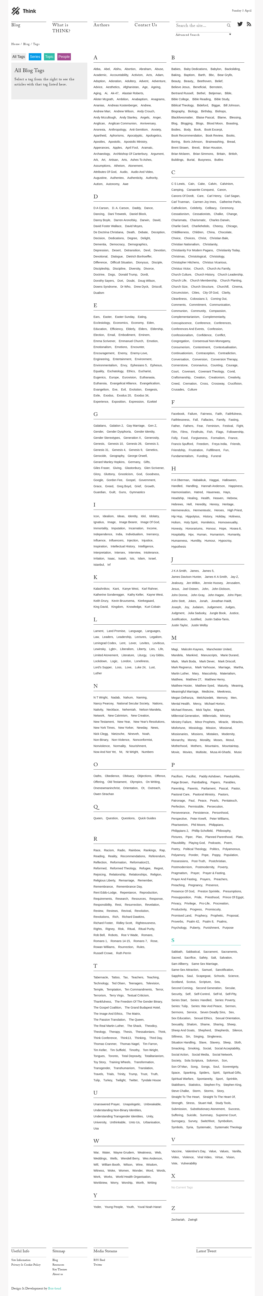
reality (112, 856)
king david (100, 606)
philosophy (223, 830)
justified (195, 619)
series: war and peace (206, 1006)
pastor (236, 788)
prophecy (201, 915)
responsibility (102, 904)
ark (95, 159)
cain (191, 183)
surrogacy (178, 1121)
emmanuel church (131, 341)
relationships (138, 874)
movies (187, 752)
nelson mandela (150, 709)
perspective (179, 818)
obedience (112, 776)
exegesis (151, 389)
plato (239, 837)
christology (217, 256)
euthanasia (147, 377)
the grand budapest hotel (142, 1007)
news (154, 727)
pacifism (176, 776)
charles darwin (219, 220)
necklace (112, 709)
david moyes (133, 226)
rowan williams (103, 947)
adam (159, 75)
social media (200, 1054)
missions (197, 734)
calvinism (226, 183)
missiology (195, 728)
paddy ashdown (209, 776)
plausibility (178, 842)
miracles (237, 722)
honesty (176, 528)
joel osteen (190, 589)
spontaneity (204, 1078)
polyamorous (231, 849)
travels (98, 1074)
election (98, 335)
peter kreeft (198, 818)
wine (139, 1164)
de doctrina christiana (108, 232)
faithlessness (180, 419)
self (187, 994)
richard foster (103, 923)
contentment (201, 347)
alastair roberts (132, 93)
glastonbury (133, 468)
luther (97, 673)
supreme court (226, 1115)
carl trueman (180, 201)
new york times (104, 727)
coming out (218, 298)
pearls (214, 800)
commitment (197, 304)
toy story (99, 1062)
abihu (117, 69)
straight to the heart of (219, 1096)
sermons (177, 1012)
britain (221, 153)
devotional (100, 256)
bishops (220, 111)
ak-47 (115, 93)
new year (123, 721)
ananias (98, 105)
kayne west (155, 594)
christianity (210, 244)
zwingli (192, 1219)
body (187, 129)
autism (98, 184)
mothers (196, 746)
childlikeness (180, 232)
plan (199, 837)
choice (176, 238)
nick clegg (100, 733)
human (201, 534)
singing (198, 1036)
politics (214, 849)
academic (99, 75)
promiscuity (212, 909)
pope (205, 855)
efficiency (116, 329)
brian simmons (203, 153)
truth (154, 1074)
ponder (193, 855)
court (175, 371)
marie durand (229, 655)
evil (123, 389)
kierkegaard (146, 600)
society (176, 1060)
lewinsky (99, 649)
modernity (228, 734)
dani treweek (117, 214)
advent (143, 81)
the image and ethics (107, 1013)
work (96, 1176)
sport (219, 1078)
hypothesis (178, 546)
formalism (218, 438)
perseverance (180, 812)
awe (125, 184)
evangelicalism (150, 383)
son (224, 1060)
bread (231, 141)
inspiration (100, 546)
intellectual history (123, 546)
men (233, 697)
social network (222, 1054)
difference (100, 262)
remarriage (126, 880)
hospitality (178, 534)
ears (96, 316)
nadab (115, 697)
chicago (231, 226)
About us (57, 1274)
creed (175, 383)
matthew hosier (181, 685)
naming (141, 697)
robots (113, 935)
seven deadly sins (212, 1012)
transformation (144, 1062)
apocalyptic (134, 135)
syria (189, 1127)
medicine (208, 691)
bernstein (216, 87)
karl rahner (149, 588)
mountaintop (230, 746)
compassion (217, 311)
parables (229, 782)
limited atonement (105, 655)
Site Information (20, 1260)
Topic (49, 57)
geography (117, 455)
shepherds (222, 1030)
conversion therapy (224, 359)
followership (235, 431)
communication (220, 304)
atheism (119, 165)
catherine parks (230, 201)
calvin (212, 183)
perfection (178, 806)
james (194, 570)
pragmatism (179, 873)
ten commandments (138, 989)
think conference (105, 1038)
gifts (147, 462)
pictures (176, 837)
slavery (214, 1042)
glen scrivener (154, 468)
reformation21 (139, 862)
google (98, 480)
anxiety (156, 129)
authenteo (117, 177)
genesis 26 (133, 443)
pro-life (204, 903)
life (160, 649)
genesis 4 (118, 450)
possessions (179, 861)
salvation (226, 957)
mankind (191, 655)
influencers (116, 540)
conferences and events (187, 329)
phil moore (198, 824)
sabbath (176, 951)
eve (115, 389)
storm (196, 1091)
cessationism (180, 214)
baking (175, 75)
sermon (230, 1006)
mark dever (207, 661)
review (98, 910)
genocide (99, 455)
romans (146, 935)
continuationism (182, 353)
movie (175, 752)
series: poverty (225, 1000)
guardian (99, 492)
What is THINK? (61, 28)
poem (228, 842)
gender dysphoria (119, 431)
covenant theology (211, 371)
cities (195, 292)
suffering (177, 1115)
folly (174, 438)
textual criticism (138, 995)
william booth (111, 1164)
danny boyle (101, 220)
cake (201, 183)
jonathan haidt (221, 601)
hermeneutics (180, 510)
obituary (128, 776)
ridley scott (124, 923)
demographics (137, 244)
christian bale (219, 238)
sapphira (177, 976)
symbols (177, 1127)
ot (142, 788)
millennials (210, 715)
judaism (197, 607)
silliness (176, 1036)
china (211, 232)
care (200, 196)
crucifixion (235, 383)
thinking (139, 1038)
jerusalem (233, 583)
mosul (230, 740)
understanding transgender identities (118, 1116)
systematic (204, 1127)
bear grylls (225, 75)
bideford (202, 105)
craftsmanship (180, 377)
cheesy (218, 226)
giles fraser (101, 468)
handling (192, 486)
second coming (181, 988)
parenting (177, 788)
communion (179, 311)
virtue (219, 1157)
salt (213, 957)
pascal (223, 788)
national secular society (133, 703)
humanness (179, 540)
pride (198, 897)
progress (196, 909)
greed (109, 486)
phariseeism (179, 824)
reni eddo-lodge (105, 892)
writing (152, 1182)
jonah (204, 601)
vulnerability (189, 1163)
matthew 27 (193, 679)
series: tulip (179, 1006)
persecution (215, 806)
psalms (222, 921)
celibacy (210, 208)
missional (225, 728)
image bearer (128, 522)
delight (145, 238)
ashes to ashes (140, 159)
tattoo (116, 977)
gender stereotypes (106, 437)
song (194, 1066)
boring (175, 141)
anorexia (99, 129)
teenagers (135, 983)
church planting (230, 280)
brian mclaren (180, 153)
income (152, 528)
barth (201, 75)
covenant (188, 371)
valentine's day (195, 1151)
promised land (181, 915)
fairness (206, 413)
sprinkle (231, 1078)
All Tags (18, 57)
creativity (234, 377)
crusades (177, 389)
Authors (101, 25)
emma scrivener (104, 341)
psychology (178, 927)
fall (195, 419)
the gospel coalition (107, 1007)
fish (209, 431)
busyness (204, 159)
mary (195, 673)
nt (120, 752)
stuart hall (205, 1103)
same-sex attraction (184, 969)
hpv (191, 534)
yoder (97, 1207)
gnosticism (125, 474)
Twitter (97, 1265)
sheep (231, 1024)
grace (97, 486)
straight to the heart (185, 1096)
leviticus (158, 643)
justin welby (199, 625)
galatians (99, 425)
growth (149, 486)
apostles (99, 141)
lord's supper (102, 667)
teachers (137, 977)
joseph (176, 607)
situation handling (183, 1042)
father (175, 425)
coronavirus (199, 365)
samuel (207, 969)
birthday (206, 111)
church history (204, 274)
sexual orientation (228, 1018)
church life (179, 280)
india (119, 534)
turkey (107, 1080)
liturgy (142, 655)
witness (98, 1170)
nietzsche (117, 733)
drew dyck (141, 286)
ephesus (156, 365)
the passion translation (109, 1019)
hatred (198, 492)
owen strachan (103, 794)
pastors (223, 794)
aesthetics (113, 87)
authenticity (134, 177)
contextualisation (225, 347)
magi (174, 649)
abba (96, 69)
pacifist (191, 776)
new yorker (125, 727)
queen (97, 818)
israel (152, 558)
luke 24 (140, 667)
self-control (202, 994)
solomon (212, 1060)
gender (98, 431)
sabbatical (193, 951)
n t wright (100, 697)
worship (127, 1182)
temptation (114, 989)
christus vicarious (214, 262)
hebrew (232, 498)
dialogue (117, 256)
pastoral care (180, 794)
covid (231, 371)
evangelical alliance (123, 383)
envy (124, 365)
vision (230, 1157)
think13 (125, 1038)
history (207, 516)
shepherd (204, 1030)
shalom (192, 1024)
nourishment (137, 746)
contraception (205, 353)
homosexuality (227, 522)
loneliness (141, 661)
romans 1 (100, 941)
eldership (156, 329)
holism (175, 522)
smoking (194, 1048)
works (108, 1176)
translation (145, 1068)
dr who (125, 286)
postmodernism (181, 867)
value (212, 1151)
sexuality (177, 1024)
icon (96, 516)
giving (117, 468)
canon (221, 189)
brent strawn (179, 147)
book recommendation (186, 135)
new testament (103, 721)
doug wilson (146, 280)
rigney (109, 929)
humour (210, 540)
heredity (200, 504)
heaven (218, 498)
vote (174, 1163)
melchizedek (205, 697)
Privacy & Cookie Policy (25, 1265)
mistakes (212, 734)
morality (205, 740)
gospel (130, 480)
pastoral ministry (204, 794)
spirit (216, 1072)
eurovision (129, 377)
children (197, 232)
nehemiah (129, 709)
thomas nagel (129, 1044)
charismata (179, 220)
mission (211, 728)
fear (200, 425)
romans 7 (140, 941)
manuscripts (209, 655)
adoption (99, 81)
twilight (121, 1080)
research (121, 898)
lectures (140, 637)
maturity (223, 685)
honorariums (194, 528)
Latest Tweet (206, 1251)
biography (178, 111)
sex (231, 1012)
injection (132, 540)
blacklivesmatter (182, 117)
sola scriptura (193, 1060)
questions (128, 818)
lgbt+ (112, 649)
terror (159, 989)
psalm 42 (193, 921)
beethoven (204, 81)
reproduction (148, 892)
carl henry (214, 196)
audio (124, 171)
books (230, 135)
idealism (108, 516)
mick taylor (203, 709)
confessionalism (182, 335)
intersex (119, 552)
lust (152, 667)
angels (144, 117)
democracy (117, 244)
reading (99, 856)
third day (155, 1038)
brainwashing (214, 141)
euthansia (100, 383)
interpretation (102, 552)
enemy (122, 353)
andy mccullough (104, 117)
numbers (147, 752)
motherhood (179, 746)
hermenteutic (202, 510)
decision (99, 238)
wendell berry (130, 1158)
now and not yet (104, 752)
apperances (101, 147)
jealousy (177, 583)
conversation (180, 359)
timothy (134, 1050)
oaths (97, 776)
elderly (130, 329)
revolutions (101, 916)
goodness (152, 474)
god (139, 474)
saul (190, 976)
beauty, (189, 81)
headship (177, 498)
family (221, 419)
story (220, 1091)
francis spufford (182, 444)
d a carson (100, 208)
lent (122, 643)
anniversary (148, 123)
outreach (154, 788)
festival (228, 425)
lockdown (100, 661)
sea (217, 981)
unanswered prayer (106, 1104)
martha (238, 667)
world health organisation (133, 1176)
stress (190, 1103)
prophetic (217, 915)
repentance (128, 892)
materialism (227, 673)
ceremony (226, 208)
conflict (220, 335)
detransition (132, 250)
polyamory (178, 855)
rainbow (134, 850)
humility (196, 540)
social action (179, 1054)
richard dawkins (133, 916)
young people (114, 1207)
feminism (212, 425)
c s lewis (178, 183)
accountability (119, 75)
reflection (100, 862)
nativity (98, 709)
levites (144, 643)
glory (96, 474)
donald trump (128, 274)
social (207, 1048)
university (99, 1122)
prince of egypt (233, 897)
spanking (189, 1072)
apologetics (153, 135)
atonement (135, 165)
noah (145, 733)
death (131, 232)
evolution (135, 389)
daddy (136, 208)
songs (205, 1066)
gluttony (109, 474)
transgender (101, 1068)
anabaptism (140, 99)
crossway (217, 383)
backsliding (232, 69)
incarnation (136, 528)
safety (203, 957)
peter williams (219, 818)
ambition (122, 99)
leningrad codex (104, 643)
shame (205, 1024)
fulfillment (213, 450)
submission (179, 1109)
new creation (140, 715)
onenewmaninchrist (106, 788)
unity (149, 1116)
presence (212, 885)
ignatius (98, 522)
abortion (130, 69)
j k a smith (179, 570)
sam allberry (179, 963)
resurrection (133, 904)
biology (192, 111)
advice (97, 87)
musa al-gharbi (220, 752)
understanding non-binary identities (117, 1110)
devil (147, 250)
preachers (220, 879)
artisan (113, 159)
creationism (217, 377)
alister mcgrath (103, 99)
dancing (98, 214)
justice (234, 613)
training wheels (119, 1062)
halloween (229, 480)
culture (192, 389)
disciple (157, 262)
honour (211, 528)
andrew (146, 105)
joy (187, 607)
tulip (96, 1080)
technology (100, 983)
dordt (144, 274)
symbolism (225, 1121)
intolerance (151, 552)
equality (98, 371)
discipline (119, 268)
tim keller (99, 1050)
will (95, 1164)
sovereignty (230, 1066)
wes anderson (152, 1158)
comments (178, 304)
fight (239, 425)
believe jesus (180, 87)
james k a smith (216, 576)
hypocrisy (224, 540)
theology (99, 1031)
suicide (191, 1115)
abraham (145, 69)
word (149, 1170)
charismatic (198, 220)
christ (202, 238)
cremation (190, 383)
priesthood (212, 897)
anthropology (117, 129)
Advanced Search (203, 35)
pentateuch (229, 800)
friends (235, 444)
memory (222, 697)
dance (148, 208)
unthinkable (117, 1122)
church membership (203, 280)
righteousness (145, 923)
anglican (99, 123)
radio (121, 850)
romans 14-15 (120, 941)
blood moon (215, 123)
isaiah (122, 558)
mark (174, 661)
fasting (233, 419)
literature (128, 655)
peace (202, 800)
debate (143, 232)
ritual (131, 929)
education (100, 329)
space (175, 1072)
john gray (197, 595)
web (158, 1152)
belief (218, 81)
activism (137, 75)
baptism (189, 75)
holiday (220, 516)
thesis (127, 1031)
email (111, 335)
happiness (235, 486)
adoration (115, 81)
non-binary (100, 739)
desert (116, 250)
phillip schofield (202, 830)
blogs (199, 123)
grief (138, 486)
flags (219, 431)
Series (35, 57)
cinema (237, 286)
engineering (101, 359)
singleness (214, 1036)
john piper (234, 595)
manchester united (218, 649)
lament (98, 631)
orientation (130, 788)
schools (219, 976)
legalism (155, 637)
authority (151, 177)
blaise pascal (205, 117)
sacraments (229, 951)
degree (132, 238)
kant (116, 588)
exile (96, 395)
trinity (121, 1074)
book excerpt (213, 129)
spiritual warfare (182, 1078)
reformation (118, 862)
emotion (152, 341)
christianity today (228, 250)
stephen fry (212, 1084)
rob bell (99, 935)
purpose (228, 927)
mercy (197, 703)
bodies (175, 129)
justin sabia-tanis (217, 619)
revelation (152, 904)
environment (143, 359)
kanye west (130, 588)
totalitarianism (154, 1056)
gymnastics (137, 492)
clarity (226, 292)
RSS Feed (99, 1260)
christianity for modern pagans (192, 250)
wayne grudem (123, 1152)
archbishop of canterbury (130, 153)
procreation (220, 903)
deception (158, 232)
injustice (147, 540)
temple (98, 989)
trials (110, 1074)
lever (132, 643)
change (232, 214)
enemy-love (138, 353)
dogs (111, 274)
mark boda (188, 661)
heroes (219, 510)
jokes (192, 601)
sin (188, 1036)
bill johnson (232, 105)
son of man (179, 1066)
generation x (132, 437)
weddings (100, 1158)
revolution (142, 910)
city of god (210, 292)
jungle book (218, 613)
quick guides (147, 818)
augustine (100, 177)
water (106, 1152)
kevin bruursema (123, 600)
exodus (108, 395)
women (124, 1170)
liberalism (127, 649)
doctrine (99, 274)
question (112, 818)
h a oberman (180, 480)
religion (155, 874)
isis (132, 558)
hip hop (176, 516)
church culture (181, 274)
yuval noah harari (149, 1207)
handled (176, 486)
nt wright (132, 752)
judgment (177, 613)
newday (142, 727)
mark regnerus (181, 667)
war (96, 1152)
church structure (202, 286)
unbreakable (152, 1104)
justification (179, 619)
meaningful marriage (184, 691)
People (64, 57)
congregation (180, 341)
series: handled (200, 1000)
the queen (136, 1019)
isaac (111, 558)
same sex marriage (204, 963)
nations (157, 703)
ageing (155, 87)
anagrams (158, 99)
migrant (219, 709)
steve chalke (180, 1091)
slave (202, 1042)
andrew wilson (124, 111)
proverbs (177, 921)
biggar (216, 105)
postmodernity (204, 867)
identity (132, 516)
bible (228, 93)
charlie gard (179, 226)
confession (215, 329)
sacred (176, 957)
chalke (218, 214)
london (126, 661)
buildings (177, 159)
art (103, 159)
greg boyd (124, 486)
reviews (112, 910)
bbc (211, 75)
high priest (234, 510)
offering (98, 782)
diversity (134, 268)
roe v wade (129, 935)
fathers (188, 425)
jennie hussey (213, 583)
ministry (225, 715)
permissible (195, 806)
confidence (204, 335)
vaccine (176, 1151)
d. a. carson (120, 208)
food (184, 438)
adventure (158, 81)
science (233, 976)
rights (97, 929)
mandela (177, 655)
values (224, 1151)
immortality (100, 528)
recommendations (132, 856)
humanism (217, 534)
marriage (224, 667)
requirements (102, 898)
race (96, 850)
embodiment (127, 335)
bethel (201, 93)
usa (96, 1128)
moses (218, 740)
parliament (208, 788)
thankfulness (102, 1001)
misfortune (178, 728)
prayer (195, 873)
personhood (220, 812)
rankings (150, 850)
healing (192, 498)
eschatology (115, 371)
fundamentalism (182, 456)
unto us (134, 1122)
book (197, 129)
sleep (227, 1042)
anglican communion (122, 123)
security (176, 994)
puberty (195, 927)
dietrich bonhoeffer (138, 256)
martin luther (180, 673)
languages (152, 631)
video (175, 1157)
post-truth (198, 861)
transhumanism (124, 1068)
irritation (98, 558)
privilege (190, 903)
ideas (120, 516)
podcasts (214, 842)
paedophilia (231, 776)
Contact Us (146, 25)
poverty (223, 867)
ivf (109, 564)
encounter (137, 347)
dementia (99, 244)
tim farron (150, 1044)
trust (144, 1074)
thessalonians (145, 1031)
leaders (107, 637)
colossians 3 (198, 298)
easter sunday (124, 316)
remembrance (103, 886)
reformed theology (123, 868)
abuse (159, 69)
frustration (196, 450)
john (205, 589)
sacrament (210, 951)
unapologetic (131, 1104)
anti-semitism (138, 129)
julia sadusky (197, 613)
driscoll (156, 286)
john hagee (216, 595)
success (233, 1109)
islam (141, 558)
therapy (114, 1031)
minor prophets (205, 722)
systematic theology (228, 1127)
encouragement (103, 353)
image (111, 522)
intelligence (145, 546)
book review (214, 135)
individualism (134, 534)
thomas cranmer (104, 1044)
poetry (175, 849)
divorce (149, 268)
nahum (128, 697)
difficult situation (122, 262)
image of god (150, 522)
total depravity (131, 1056)
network (98, 715)
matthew (176, 679)
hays (226, 492)
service (192, 1012)
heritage (227, 504)
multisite (201, 752)
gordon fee (114, 480)
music (238, 752)
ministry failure (181, 722)
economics (120, 322)
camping (177, 189)
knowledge (134, 606)
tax (125, 977)
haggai (214, 480)
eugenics (99, 377)
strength (176, 1103)
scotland (177, 981)
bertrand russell (182, 93)
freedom (203, 444)
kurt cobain (152, 606)
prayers (205, 879)
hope (222, 528)
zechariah (178, 1219)
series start (179, 1000)
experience (100, 401)
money (192, 740)
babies (175, 69)
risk (121, 929)
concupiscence (181, 323)
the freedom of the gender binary (138, 1001)
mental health (180, 703)
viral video (204, 1157)
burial (191, 159)
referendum (157, 856)
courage (231, 365)
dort (120, 280)
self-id (217, 994)
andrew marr (101, 111)
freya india (219, 444)
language (135, 631)
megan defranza (182, 697)
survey (192, 1121)
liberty (141, 649)
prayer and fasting (183, 879)
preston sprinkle (209, 891)
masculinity (209, 673)
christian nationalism (185, 244)
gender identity (144, 431)
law (96, 637)
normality (119, 746)
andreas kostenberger (122, 105)
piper (189, 837)
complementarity (214, 316)
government (147, 480)
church (198, 268)
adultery (130, 81)
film (174, 431)
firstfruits (197, 431)
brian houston (212, 147)
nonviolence (101, 746)
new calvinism (117, 715)
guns (122, 492)
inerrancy (152, 534)
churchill (222, 286)
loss (118, 667)
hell (189, 504)
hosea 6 (235, 528)
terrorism (99, 995)
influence (99, 540)
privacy (176, 903)
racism (109, 850)
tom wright (150, 1050)
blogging (186, 123)
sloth (237, 1042)
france (233, 438)
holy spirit (190, 522)
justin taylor (179, 625)
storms (208, 1091)
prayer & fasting (214, 873)
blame (222, 117)
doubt (130, 280)
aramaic (147, 147)
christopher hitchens (185, 262)
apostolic (114, 141)
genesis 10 (115, 443)
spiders (204, 1072)
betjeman (215, 93)
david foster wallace (107, 226)
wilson (127, 1164)
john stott (178, 601)
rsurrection (125, 947)
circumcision (179, 292)
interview (134, 552)
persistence (201, 812)
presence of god (182, 891)
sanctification (224, 969)
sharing (218, 1024)
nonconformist (142, 739)
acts (149, 75)
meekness (224, 691)
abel (107, 69)
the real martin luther (108, 1025)
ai (106, 93)
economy (137, 322)
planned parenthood (218, 837)
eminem (144, 335)
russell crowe (103, 953)
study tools (223, 1103)
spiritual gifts (232, 1072)
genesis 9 (135, 450)
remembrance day (129, 886)
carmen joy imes (204, 201)
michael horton (215, 703)
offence (160, 776)
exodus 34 (141, 395)
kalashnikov (101, 588)
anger (157, 117)
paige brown (179, 782)
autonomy (112, 184)
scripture (205, 981)
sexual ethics (203, 1018)
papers (215, 782)
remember (145, 880)
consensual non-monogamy (211, 341)
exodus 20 (124, 395)
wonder (137, 1170)
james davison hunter (186, 576)
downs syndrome (105, 286)
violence (188, 1157)
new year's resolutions (148, 721)
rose (154, 941)
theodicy (151, 1025)
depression (100, 250)
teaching (153, 977)
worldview (100, 1182)
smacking (177, 1048)
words (161, 1170)
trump (133, 1074)
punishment (211, 927)
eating (142, 316)
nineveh (133, 733)
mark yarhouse (205, 667)
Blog (15, 25)
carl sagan (232, 196)
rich (116, 916)
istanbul (98, 564)
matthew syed (204, 685)
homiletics (208, 522)
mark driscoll (226, 661)
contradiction (226, 353)
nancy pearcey (103, 703)
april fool (132, 147)
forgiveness (199, 438)
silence (237, 1030)
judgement (214, 607)
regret (158, 868)
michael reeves (181, 709)
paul (192, 800)
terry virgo (116, 995)
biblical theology (182, 105)
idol (143, 516)
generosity (151, 437)
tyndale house (151, 1080)
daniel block (137, 214)
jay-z (234, 576)
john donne (179, 595)
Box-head (54, 1289)
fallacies (207, 419)
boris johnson (192, 141)
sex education (180, 1018)
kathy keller (135, 594)
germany (134, 462)
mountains (211, 746)
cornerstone (179, 365)
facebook (177, 413)
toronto (113, 1056)
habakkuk (199, 480)
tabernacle (100, 977)
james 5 (207, 570)
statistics (195, 1084)
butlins (219, 159)
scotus (190, 981)
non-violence (120, 739)
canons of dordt (182, 196)
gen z (152, 425)
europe (114, 377)
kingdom (117, 606)
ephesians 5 (138, 365)
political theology (194, 849)
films (184, 431)
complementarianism (185, 316)
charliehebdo (200, 226)
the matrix (133, 1013)
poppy (216, 855)
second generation (208, 988)
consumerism (180, 347)
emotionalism (102, 347)
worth (140, 1182)
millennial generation (185, 715)
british (233, 153)
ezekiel (152, 401)
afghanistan (131, 87)
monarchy (177, 740)
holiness (234, 516)
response (156, 898)
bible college (180, 99)
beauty (175, 81)
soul (216, 1066)
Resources (58, 1265)
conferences (222, 323)
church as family (218, 268)
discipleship (101, 268)
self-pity (230, 994)
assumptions (101, 165)
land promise (116, 631)
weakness (144, 1152)
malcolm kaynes (192, 649)
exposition (118, 401)
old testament (117, 782)
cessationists (201, 214)
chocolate (225, 232)
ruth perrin (123, 953)
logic (113, 661)
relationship (117, 874)
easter (107, 316)
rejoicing (99, 874)
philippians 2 (179, 830)
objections (144, 776)
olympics (136, 782)
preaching (178, 885)
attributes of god (104, 171)
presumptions (232, 891)
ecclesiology (101, 322)
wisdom (151, 1164)
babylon (216, 69)
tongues (99, 1056)
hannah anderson (213, 486)
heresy (214, 504)
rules (140, 947)
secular (230, 988)
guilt (112, 492)
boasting (232, 123)
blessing (235, 117)
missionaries (179, 734)
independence (102, 534)
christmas (178, 256)
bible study (221, 99)
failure (192, 413)
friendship (178, 450)
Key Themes (59, 1269)
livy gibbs (157, 655)
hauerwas (213, 492)
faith (218, 413)
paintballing (199, 782)
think (161, 1031)
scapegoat (203, 976)
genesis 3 (151, 443)
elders (142, 329)
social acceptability (227, 1048)
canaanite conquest (200, 189)
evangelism (101, 389)
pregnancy (195, 885)
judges (230, 607)
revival (126, 910)
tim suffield (118, 1050)
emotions (121, 347)
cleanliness (179, 298)
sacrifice (190, 957)
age (145, 87)
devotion (159, 250)
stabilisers (178, 1084)
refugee (144, 868)
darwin (144, 220)
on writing (153, 782)
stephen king (232, 1084)
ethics (131, 371)
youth (130, 1207)
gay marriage (135, 425)
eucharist (144, 371)
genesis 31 (100, 450)
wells (113, 1158)
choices (189, 238)
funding (202, 456)
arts (124, 159)
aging (97, 93)
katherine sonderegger (108, 594)
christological (197, 256)
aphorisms (117, 135)
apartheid (99, 135)
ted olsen (118, 983)
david (156, 220)
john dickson (221, 589)
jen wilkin (193, 583)
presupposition (181, 897)
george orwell (137, 455)
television (152, 983)
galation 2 (116, 425)
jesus (175, 589)
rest (118, 904)
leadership (124, 637)
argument (157, 153)
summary (206, 1115)
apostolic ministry (135, 141)
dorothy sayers (103, 280)
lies (152, 649)
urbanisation (151, 1122)
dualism (98, 292)
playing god (197, 842)
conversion (199, 359)
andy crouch (145, 111)
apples (117, 147)
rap (162, 850)
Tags (36, 44)
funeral (216, 456)
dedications (116, 238)
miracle (223, 722)
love (128, 667)
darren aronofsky (125, 220)
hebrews (177, 504)
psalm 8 (208, 921)
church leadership (230, 274)
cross (204, 383)
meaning (237, 685)
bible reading (201, 99)
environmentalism (105, 365)
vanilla (236, 1151)
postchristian (217, 861)
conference (202, 323)
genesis (98, 443)
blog (174, 123)
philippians (216, 824)
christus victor (180, 268)
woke (111, 1170)
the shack (134, 1025)
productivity (178, 909)
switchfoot (207, 1121)
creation (199, 377)
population (231, 855)
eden (150, 322)
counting (217, 365)
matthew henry (215, 679)
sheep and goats (183, 1030)
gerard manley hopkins (109, 462)
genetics (151, 450)
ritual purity (146, 929)
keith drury (100, 600)
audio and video (142, 171)
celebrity (196, 208)
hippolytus (192, 516)
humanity (234, 534)
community (198, 311)
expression (136, 401)
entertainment (122, 359)
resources (139, 898)
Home (15, 44)
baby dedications (195, 69)
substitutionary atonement (207, 1109)
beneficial (199, 87)
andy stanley (128, 117)
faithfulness (234, 413)
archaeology (101, 153)
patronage (178, 800)
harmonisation (180, 492)
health (205, 498)
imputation (118, 528)
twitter (133, 1080)
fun (226, 450)
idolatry (154, 516)
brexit (196, 147)
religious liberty (104, 880)
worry (114, 1182)
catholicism (179, 208)
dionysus (142, 262)
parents (193, 788)
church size (179, 286)
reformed (99, 868)
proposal (232, 915)
